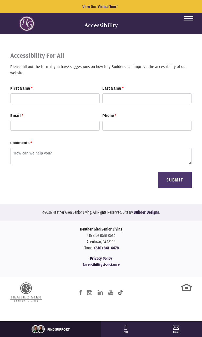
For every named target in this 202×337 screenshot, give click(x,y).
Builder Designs (146, 212)
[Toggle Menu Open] (189, 18)
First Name (21, 88)
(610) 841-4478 (106, 248)
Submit (174, 180)
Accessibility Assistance (101, 265)
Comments (21, 142)
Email (16, 115)
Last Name (113, 88)
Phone (109, 115)
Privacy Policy (101, 258)
